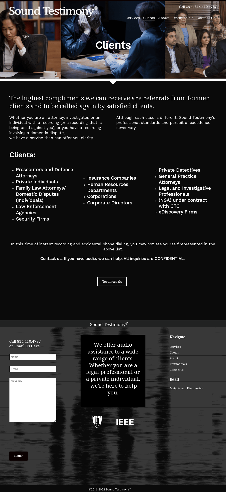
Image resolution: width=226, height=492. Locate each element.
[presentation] (31, 437)
